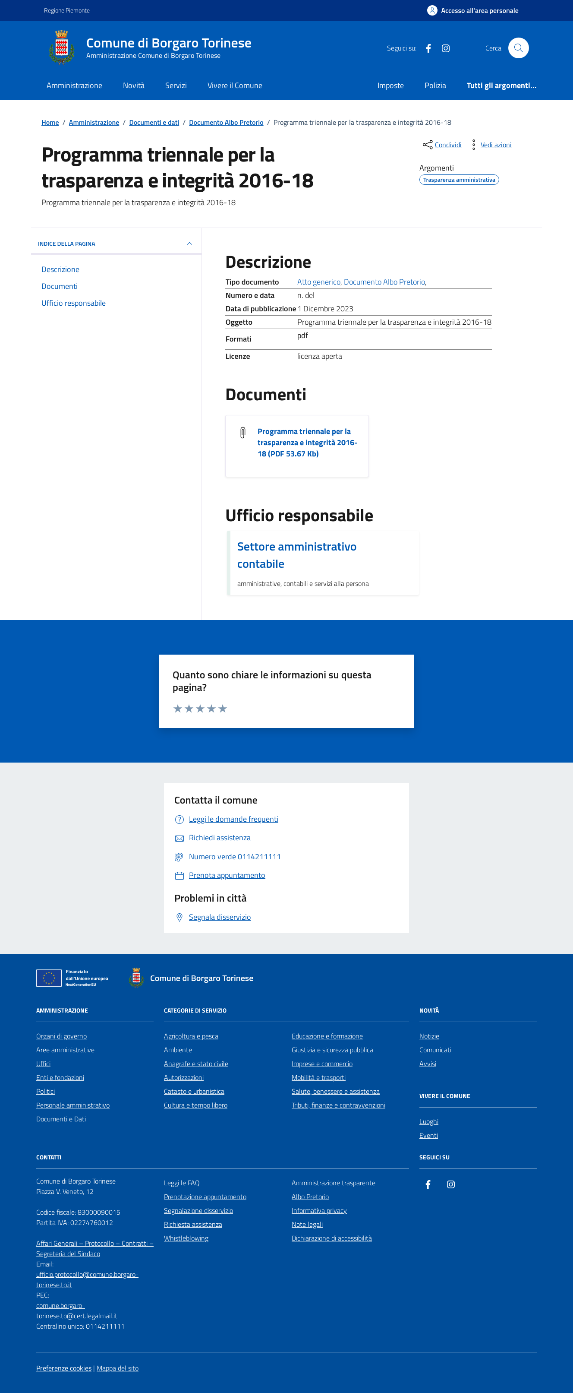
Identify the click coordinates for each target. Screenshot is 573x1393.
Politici (45, 1091)
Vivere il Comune (235, 85)
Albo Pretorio (310, 1196)
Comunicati (435, 1050)
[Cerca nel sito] (518, 48)
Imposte (391, 85)
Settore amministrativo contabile (297, 555)
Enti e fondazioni (60, 1077)
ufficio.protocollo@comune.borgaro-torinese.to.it (87, 1279)
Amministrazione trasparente (333, 1183)
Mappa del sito (118, 1368)
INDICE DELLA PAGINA (116, 243)
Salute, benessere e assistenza (336, 1091)
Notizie (429, 1036)
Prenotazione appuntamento (205, 1196)
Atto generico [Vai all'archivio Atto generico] (318, 282)
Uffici (43, 1063)
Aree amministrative (65, 1050)
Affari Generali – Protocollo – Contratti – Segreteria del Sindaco (95, 1248)
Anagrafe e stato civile (196, 1063)
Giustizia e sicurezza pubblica (332, 1050)
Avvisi (427, 1063)
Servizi (176, 85)
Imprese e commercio (322, 1063)
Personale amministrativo (73, 1105)
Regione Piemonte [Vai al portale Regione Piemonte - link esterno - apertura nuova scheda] (67, 10)
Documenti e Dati (61, 1119)
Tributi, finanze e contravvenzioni (338, 1105)
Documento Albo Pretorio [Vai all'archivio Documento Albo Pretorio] (384, 282)
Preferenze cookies (63, 1368)
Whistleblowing (186, 1238)
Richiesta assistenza (193, 1224)
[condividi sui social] (441, 145)
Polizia (435, 85)
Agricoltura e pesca (191, 1036)
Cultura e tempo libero (195, 1105)
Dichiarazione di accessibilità (332, 1238)
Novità (134, 85)
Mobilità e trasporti (319, 1077)
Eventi (428, 1135)
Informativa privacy (319, 1210)
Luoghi (428, 1121)
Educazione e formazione (327, 1036)
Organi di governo (61, 1036)
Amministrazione (74, 85)
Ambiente (178, 1050)
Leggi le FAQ (182, 1183)
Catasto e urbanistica (194, 1091)
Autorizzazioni (184, 1077)
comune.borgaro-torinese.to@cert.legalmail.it (76, 1310)
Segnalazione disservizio (198, 1210)
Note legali (307, 1224)
